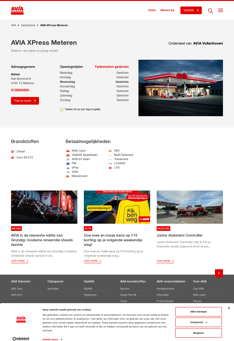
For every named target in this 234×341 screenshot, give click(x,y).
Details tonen (50, 334)
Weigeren (198, 328)
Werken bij (167, 10)
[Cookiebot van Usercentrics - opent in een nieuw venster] (21, 334)
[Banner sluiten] (229, 303)
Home (152, 10)
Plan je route (22, 101)
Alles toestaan (198, 306)
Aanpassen (198, 317)
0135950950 (20, 90)
